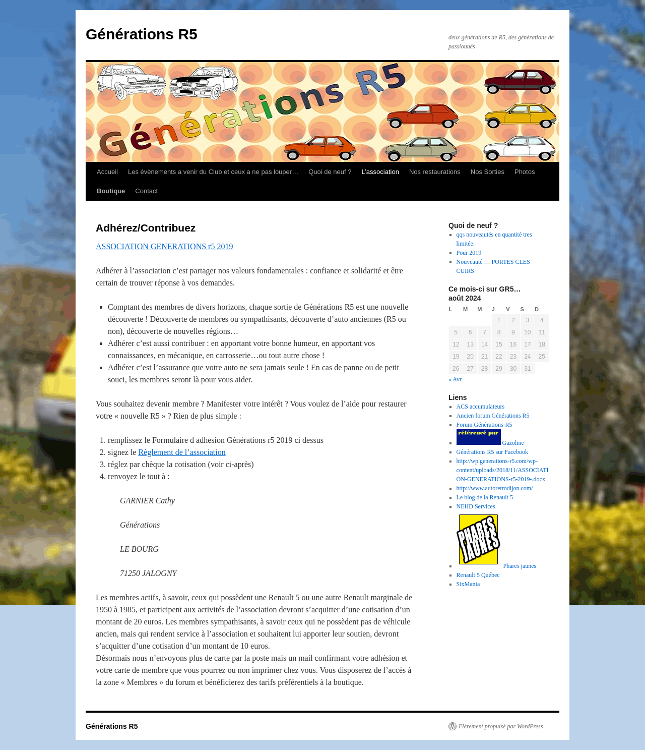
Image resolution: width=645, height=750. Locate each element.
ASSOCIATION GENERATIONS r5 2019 (164, 246)
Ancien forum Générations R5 (493, 415)
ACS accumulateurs (481, 406)
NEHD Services (476, 506)
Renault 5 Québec (478, 575)
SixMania (468, 584)
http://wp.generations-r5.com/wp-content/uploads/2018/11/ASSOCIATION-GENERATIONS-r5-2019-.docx (503, 470)
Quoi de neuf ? (329, 172)
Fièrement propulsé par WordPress (501, 726)
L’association (380, 172)
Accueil (107, 172)
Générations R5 (142, 34)
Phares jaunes (497, 565)
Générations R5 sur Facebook (492, 451)
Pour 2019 (469, 252)
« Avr (455, 379)
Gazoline (490, 442)
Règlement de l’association (181, 452)
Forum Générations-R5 (484, 424)
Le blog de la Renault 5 (485, 497)
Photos (524, 172)
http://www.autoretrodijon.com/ (495, 488)
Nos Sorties (487, 172)
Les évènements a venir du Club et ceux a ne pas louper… (213, 172)
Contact (146, 191)
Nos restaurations (435, 172)
